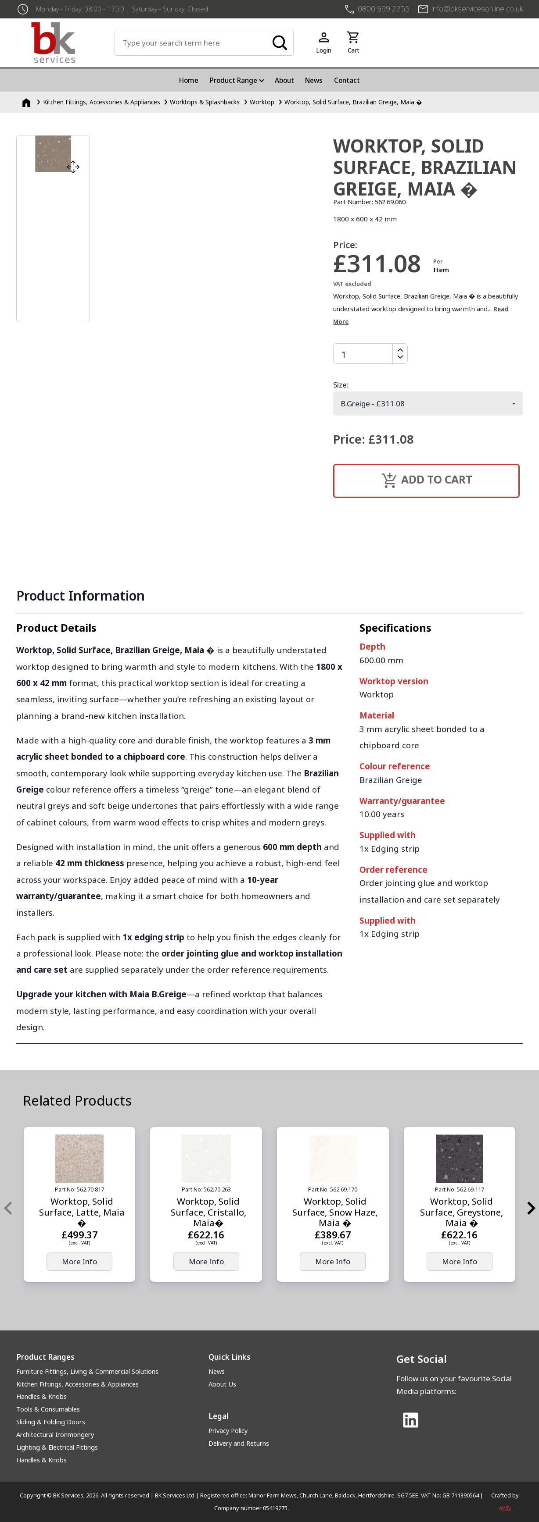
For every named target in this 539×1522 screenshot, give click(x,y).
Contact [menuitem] (347, 80)
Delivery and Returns (238, 1443)
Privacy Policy (228, 1430)
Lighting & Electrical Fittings (57, 1447)
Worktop (262, 102)
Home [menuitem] (188, 80)
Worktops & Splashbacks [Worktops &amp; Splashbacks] (205, 102)
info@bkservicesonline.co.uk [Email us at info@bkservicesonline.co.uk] (477, 9)
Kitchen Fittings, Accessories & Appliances (77, 1384)
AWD (505, 1508)
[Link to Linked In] (410, 1420)
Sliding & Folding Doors (50, 1422)
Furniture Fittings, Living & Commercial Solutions (87, 1371)
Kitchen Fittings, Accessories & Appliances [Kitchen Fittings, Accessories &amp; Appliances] (101, 102)
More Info (79, 1261)
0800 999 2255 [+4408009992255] (384, 9)
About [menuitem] (284, 80)
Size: (341, 385)
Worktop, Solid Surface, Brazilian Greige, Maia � (353, 102)
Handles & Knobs (41, 1396)
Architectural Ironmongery (55, 1434)
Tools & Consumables (48, 1409)
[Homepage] (27, 102)
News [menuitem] (314, 80)
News (216, 1371)
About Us (222, 1384)
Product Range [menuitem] (233, 80)
